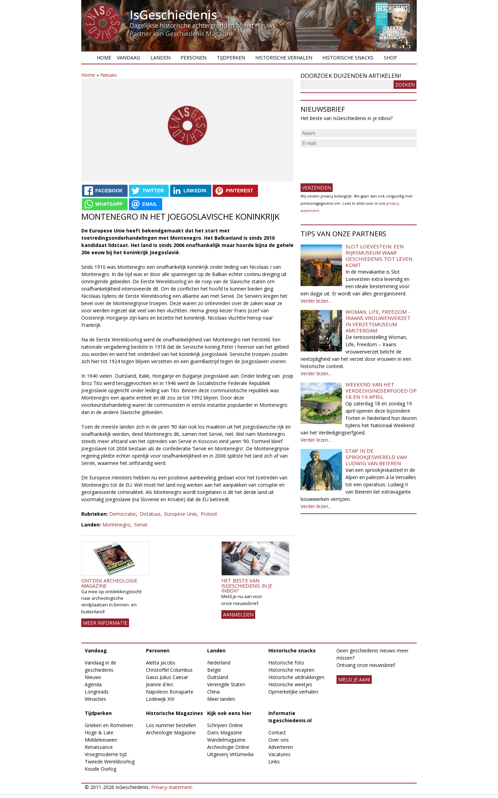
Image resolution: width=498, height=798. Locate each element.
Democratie (122, 514)
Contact (277, 732)
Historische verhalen (283, 57)
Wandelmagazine (226, 739)
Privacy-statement (171, 787)
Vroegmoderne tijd (106, 754)
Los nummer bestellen (171, 725)
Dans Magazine (224, 732)
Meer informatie (105, 623)
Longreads (97, 691)
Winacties (95, 699)
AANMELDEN (238, 614)
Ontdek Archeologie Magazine (109, 583)
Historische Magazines (174, 713)
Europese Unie (180, 514)
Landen (160, 57)
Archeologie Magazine (171, 732)
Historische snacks (348, 57)
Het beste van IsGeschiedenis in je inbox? (246, 585)
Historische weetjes (290, 684)
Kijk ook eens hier (229, 713)
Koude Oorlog (100, 768)
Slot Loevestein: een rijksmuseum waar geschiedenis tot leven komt (378, 255)
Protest (209, 514)
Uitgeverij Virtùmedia (230, 754)
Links (274, 761)
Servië (141, 524)
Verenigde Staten (226, 684)
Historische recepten (291, 670)
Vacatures (279, 754)
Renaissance (99, 747)
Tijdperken (231, 57)
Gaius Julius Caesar (167, 677)
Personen (193, 57)
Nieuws (108, 75)
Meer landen (221, 699)
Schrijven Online (225, 725)
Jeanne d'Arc (160, 684)
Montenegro (116, 524)
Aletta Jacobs (160, 662)
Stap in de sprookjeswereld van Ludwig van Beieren (376, 457)
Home (104, 57)
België (214, 670)
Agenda (93, 684)
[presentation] (353, 162)
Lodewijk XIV (160, 699)
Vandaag (128, 57)
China (213, 691)
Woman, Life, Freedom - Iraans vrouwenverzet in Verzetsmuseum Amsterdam (378, 321)
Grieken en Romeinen (109, 725)
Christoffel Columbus (169, 670)
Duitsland (217, 677)
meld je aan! (354, 679)
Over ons (278, 739)
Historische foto (286, 662)
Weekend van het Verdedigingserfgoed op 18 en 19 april (381, 390)
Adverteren (280, 747)
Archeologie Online (228, 747)
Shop (390, 57)
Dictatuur (150, 514)
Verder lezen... (316, 300)
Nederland (218, 662)
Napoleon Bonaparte (169, 691)
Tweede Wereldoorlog (110, 761)
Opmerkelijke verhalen (293, 691)
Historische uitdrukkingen (296, 677)
